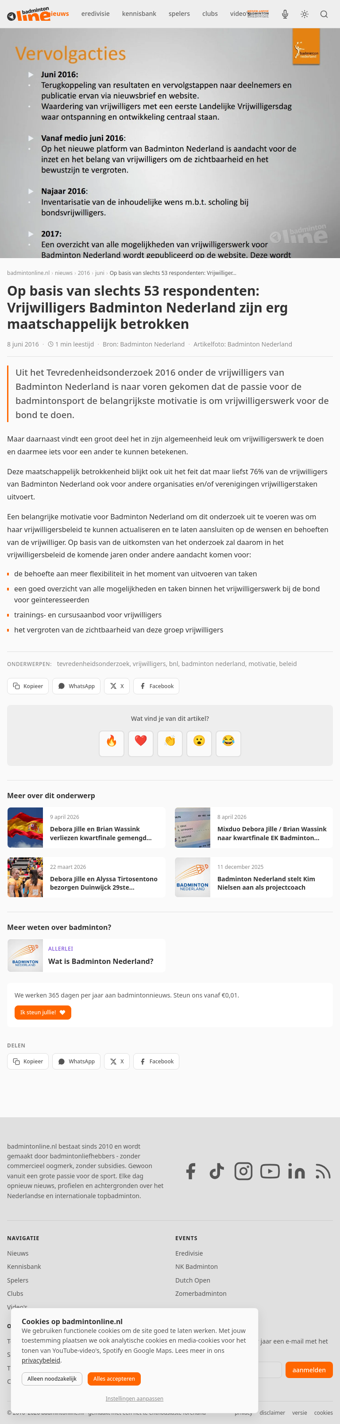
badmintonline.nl (28, 273)
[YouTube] (270, 1171)
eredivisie (95, 13)
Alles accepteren (114, 1378)
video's (240, 13)
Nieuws (18, 1253)
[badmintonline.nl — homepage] (28, 14)
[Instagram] (243, 1171)
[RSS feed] (323, 1171)
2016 (84, 273)
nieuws (58, 13)
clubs (210, 13)
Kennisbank (24, 1266)
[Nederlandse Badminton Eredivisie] (258, 14)
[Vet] (111, 744)
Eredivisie (189, 1253)
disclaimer (272, 1412)
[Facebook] (190, 1171)
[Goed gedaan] (170, 744)
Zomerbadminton (201, 1293)
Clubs (15, 1293)
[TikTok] (217, 1171)
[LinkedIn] (296, 1171)
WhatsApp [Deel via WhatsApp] (76, 686)
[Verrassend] (199, 744)
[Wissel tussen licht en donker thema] (304, 14)
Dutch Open (192, 1280)
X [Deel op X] (117, 686)
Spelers (17, 1280)
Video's (17, 1307)
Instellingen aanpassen (134, 1398)
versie (299, 1412)
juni (99, 273)
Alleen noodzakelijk (52, 1378)
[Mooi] (141, 744)
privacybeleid (41, 1360)
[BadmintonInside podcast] (285, 14)
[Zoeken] (324, 14)
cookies (323, 1412)
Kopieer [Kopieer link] (28, 686)
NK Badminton (196, 1266)
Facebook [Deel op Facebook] (156, 686)
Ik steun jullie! (43, 1012)
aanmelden (309, 1370)
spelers (179, 13)
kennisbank (139, 13)
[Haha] (228, 744)
